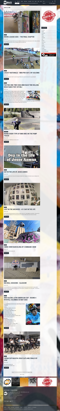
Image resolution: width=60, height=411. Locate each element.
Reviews (43, 48)
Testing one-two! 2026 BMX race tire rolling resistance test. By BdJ (21, 86)
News (38, 1)
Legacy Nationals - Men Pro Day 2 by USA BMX (21, 73)
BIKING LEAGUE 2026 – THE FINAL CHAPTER (19, 37)
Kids (33, 1)
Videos (36, 1)
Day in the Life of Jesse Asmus (15, 172)
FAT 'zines (43, 46)
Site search (34, 407)
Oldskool (43, 45)
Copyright (12, 407)
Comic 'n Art (43, 42)
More (41, 1)
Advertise (25, 407)
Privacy (8, 407)
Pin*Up (43, 43)
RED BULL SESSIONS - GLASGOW (15, 283)
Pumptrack (25, 1)
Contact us (29, 407)
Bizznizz (43, 40)
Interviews (29, 1)
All (15, 1)
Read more (6, 44)
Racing (22, 1)
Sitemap (21, 407)
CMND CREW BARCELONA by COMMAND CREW (20, 247)
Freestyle (18, 1)
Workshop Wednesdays (45, 51)
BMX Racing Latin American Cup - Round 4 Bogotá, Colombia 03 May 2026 (20, 299)
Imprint (5, 407)
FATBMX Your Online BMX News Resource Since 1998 (8, 2)
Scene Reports (44, 49)
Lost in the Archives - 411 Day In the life (19, 209)
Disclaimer (17, 407)
